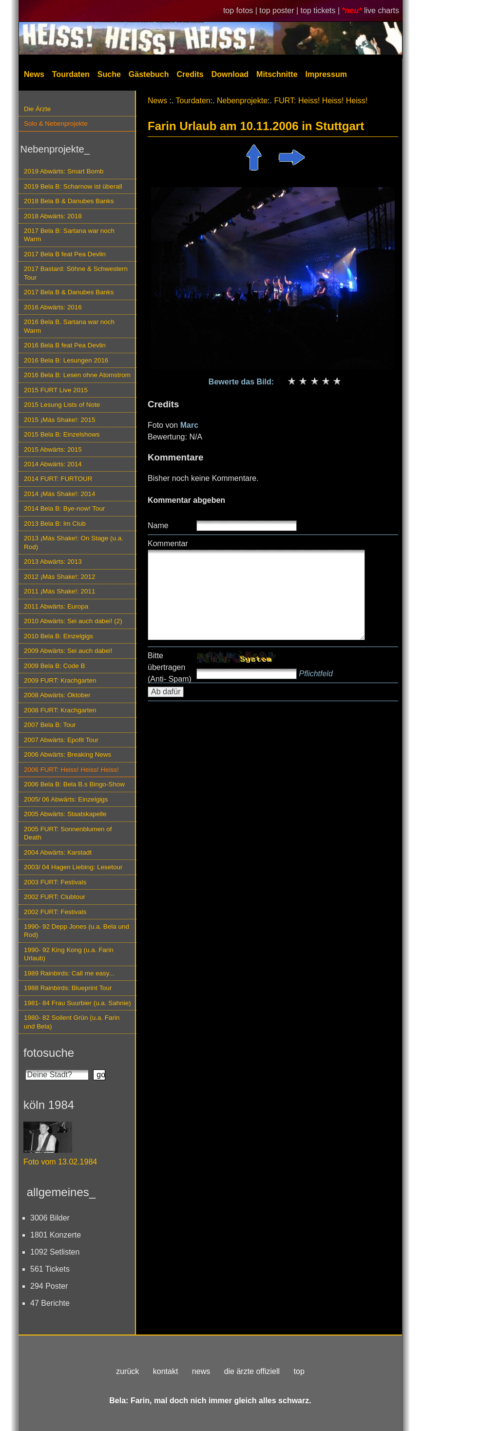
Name (158, 525)
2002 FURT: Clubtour (54, 896)
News (34, 74)
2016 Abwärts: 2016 (53, 307)
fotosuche (48, 1052)
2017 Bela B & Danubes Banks (69, 292)
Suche (109, 74)
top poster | (279, 10)
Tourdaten (71, 74)
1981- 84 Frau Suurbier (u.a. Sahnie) (77, 1003)
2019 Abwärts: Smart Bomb (64, 171)
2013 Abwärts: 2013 (53, 561)
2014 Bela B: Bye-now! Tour (64, 508)
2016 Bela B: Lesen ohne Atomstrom (77, 375)
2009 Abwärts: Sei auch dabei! (68, 650)
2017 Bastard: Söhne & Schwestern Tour (76, 273)
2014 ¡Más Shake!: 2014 (59, 493)
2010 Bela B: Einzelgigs (58, 636)
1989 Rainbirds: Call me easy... (69, 973)
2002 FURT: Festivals (55, 912)
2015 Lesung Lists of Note (62, 404)
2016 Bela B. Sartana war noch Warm (69, 326)
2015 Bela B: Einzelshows (61, 434)
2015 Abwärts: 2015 (53, 449)
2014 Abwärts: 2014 (53, 464)
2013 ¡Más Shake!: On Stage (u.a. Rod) (73, 542)
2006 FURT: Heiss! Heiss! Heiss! (71, 769)
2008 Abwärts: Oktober (57, 695)
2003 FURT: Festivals (55, 882)
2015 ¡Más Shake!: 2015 (59, 419)
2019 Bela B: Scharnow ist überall (73, 186)
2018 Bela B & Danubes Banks (69, 201)
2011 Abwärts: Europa (56, 606)
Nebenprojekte (242, 100)
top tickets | (321, 10)
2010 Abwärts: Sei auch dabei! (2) (73, 621)
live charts (381, 10)
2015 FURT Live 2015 (56, 390)
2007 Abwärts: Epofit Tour (61, 740)
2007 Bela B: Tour (50, 724)
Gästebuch (149, 74)
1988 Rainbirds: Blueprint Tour (68, 988)
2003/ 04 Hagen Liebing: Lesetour (73, 867)
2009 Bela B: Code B (54, 665)
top (299, 1371)
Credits (190, 74)
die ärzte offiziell (252, 1371)
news (201, 1371)
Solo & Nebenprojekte (56, 123)
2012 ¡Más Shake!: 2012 (59, 576)
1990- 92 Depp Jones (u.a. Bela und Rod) (76, 930)
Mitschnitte (276, 74)
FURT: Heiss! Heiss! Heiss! (320, 100)
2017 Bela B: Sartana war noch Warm (69, 235)
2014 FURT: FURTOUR (58, 478)
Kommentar (168, 543)
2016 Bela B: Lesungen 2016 (66, 360)
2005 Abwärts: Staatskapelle (65, 814)
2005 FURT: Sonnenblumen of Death (68, 833)
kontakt (165, 1371)
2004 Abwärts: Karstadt (58, 852)
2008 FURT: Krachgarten (60, 710)
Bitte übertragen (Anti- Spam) (170, 667)
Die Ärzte (37, 109)
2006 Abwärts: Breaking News (67, 754)
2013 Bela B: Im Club (55, 523)
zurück (127, 1371)
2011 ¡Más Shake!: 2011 (59, 591)
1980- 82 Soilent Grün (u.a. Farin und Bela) (71, 1022)
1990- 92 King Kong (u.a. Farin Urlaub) (69, 954)
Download (230, 74)
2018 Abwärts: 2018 (53, 216)
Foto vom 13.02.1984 (60, 1162)
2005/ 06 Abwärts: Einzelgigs (66, 799)
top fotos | (241, 10)
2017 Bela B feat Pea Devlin (65, 254)
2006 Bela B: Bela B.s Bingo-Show (74, 784)
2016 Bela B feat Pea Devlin (65, 345)
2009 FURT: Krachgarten (60, 680)
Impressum (326, 74)
